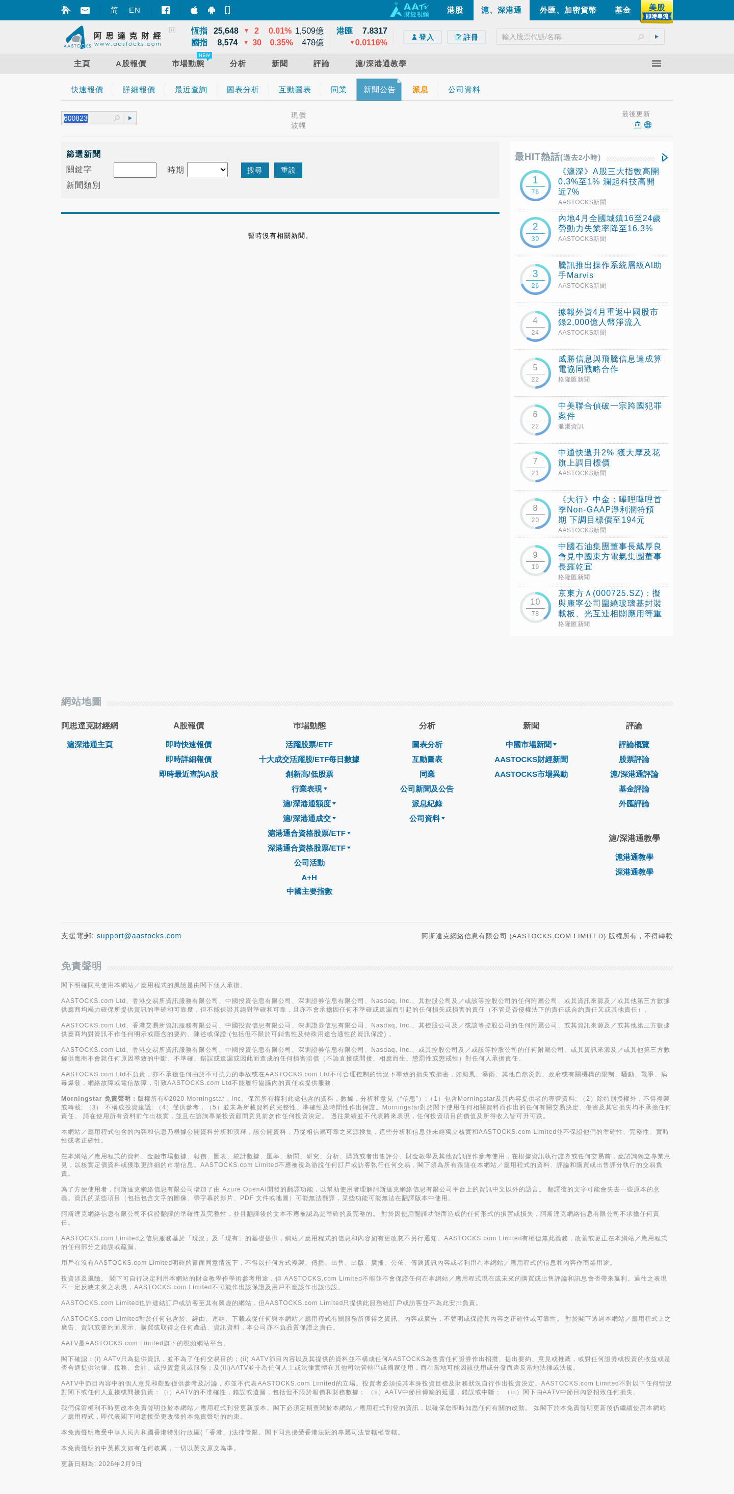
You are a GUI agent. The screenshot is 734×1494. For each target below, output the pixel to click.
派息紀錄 (427, 803)
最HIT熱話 (558, 157)
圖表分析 (427, 744)
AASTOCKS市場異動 (531, 774)
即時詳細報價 (189, 759)
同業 (427, 774)
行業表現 (309, 788)
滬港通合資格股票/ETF (309, 833)
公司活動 (309, 862)
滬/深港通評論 (634, 774)
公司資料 (427, 818)
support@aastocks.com (139, 936)
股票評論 (634, 759)
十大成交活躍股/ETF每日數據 (309, 759)
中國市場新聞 (531, 744)
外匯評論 (634, 803)
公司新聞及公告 (427, 788)
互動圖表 (427, 759)
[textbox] (580, 37)
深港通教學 (634, 871)
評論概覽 (634, 744)
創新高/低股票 (309, 774)
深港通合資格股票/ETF (309, 848)
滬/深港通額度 (309, 803)
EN (135, 10)
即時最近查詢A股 (188, 774)
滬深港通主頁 (90, 744)
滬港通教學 (634, 857)
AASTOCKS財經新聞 (531, 759)
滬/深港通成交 (309, 818)
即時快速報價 (189, 744)
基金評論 (634, 788)
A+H (309, 877)
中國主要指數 (309, 891)
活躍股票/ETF (309, 744)
